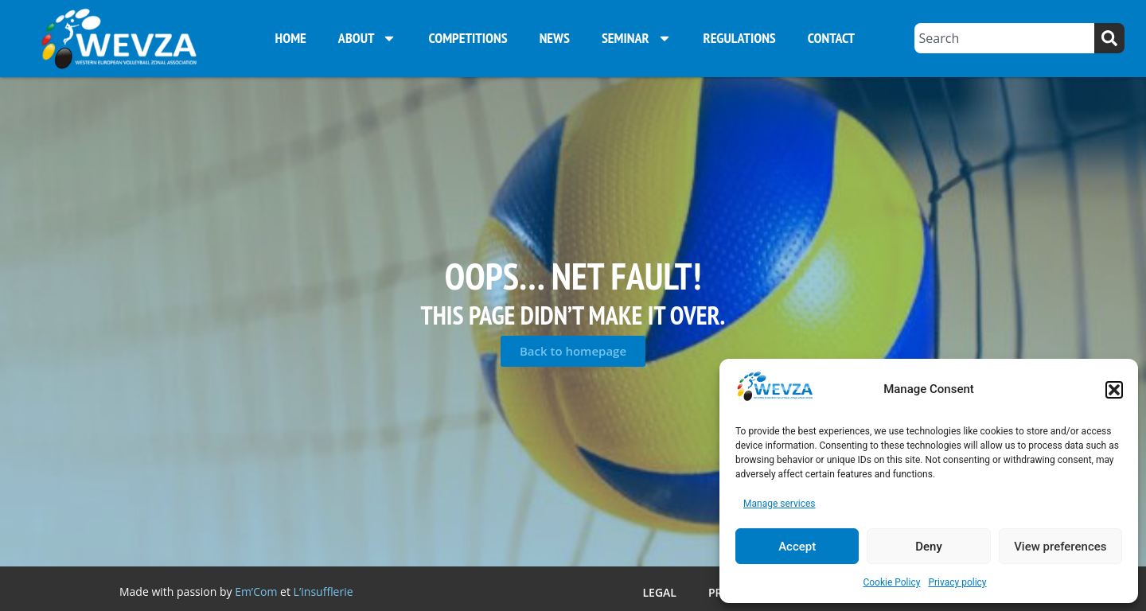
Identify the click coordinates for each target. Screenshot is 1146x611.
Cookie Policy (891, 582)
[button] (1114, 390)
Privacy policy (957, 582)
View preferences (1060, 546)
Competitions (467, 38)
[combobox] (1004, 38)
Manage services (779, 503)
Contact (831, 38)
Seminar (637, 38)
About (367, 38)
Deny (928, 546)
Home (290, 38)
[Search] (1109, 38)
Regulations (740, 38)
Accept (797, 546)
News (555, 38)
